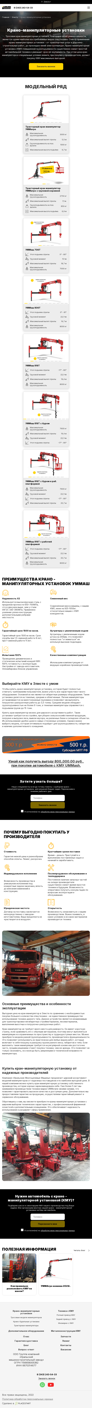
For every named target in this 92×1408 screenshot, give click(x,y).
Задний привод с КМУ (66, 1319)
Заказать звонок (46, 66)
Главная (5, 17)
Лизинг (66, 1341)
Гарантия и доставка (26, 1341)
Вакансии (66, 1349)
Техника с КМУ (66, 1311)
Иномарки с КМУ (66, 1323)
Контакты (65, 1345)
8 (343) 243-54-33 (23, 8)
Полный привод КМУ (66, 1315)
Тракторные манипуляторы (26, 1325)
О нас (26, 1336)
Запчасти (66, 1336)
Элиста (15, 17)
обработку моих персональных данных (57, 812)
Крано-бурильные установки (26, 1322)
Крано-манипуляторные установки (26, 1312)
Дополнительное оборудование (26, 1331)
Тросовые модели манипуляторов (26, 1317)
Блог (26, 1345)
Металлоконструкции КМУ (66, 1331)
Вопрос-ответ (26, 1349)
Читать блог (82, 1250)
